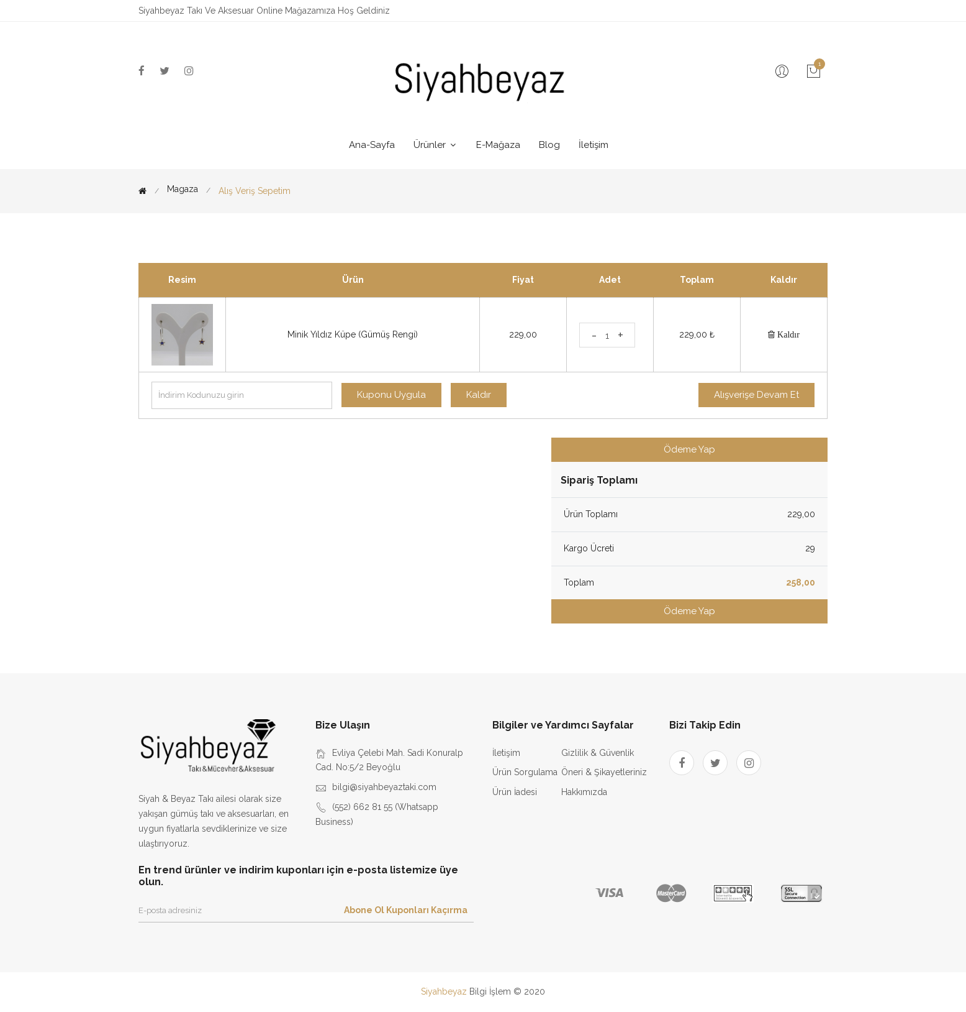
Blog (549, 144)
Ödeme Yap (689, 449)
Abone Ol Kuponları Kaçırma (405, 910)
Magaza (182, 189)
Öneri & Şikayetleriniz (604, 772)
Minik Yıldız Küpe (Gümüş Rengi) (352, 334)
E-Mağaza (498, 144)
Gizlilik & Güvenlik (597, 753)
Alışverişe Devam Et (756, 394)
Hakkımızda (584, 792)
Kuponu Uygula (391, 394)
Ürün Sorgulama (524, 772)
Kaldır (787, 334)
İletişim (593, 144)
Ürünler (435, 144)
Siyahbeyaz (445, 991)
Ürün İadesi (514, 792)
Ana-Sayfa (372, 144)
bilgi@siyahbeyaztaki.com (384, 787)
